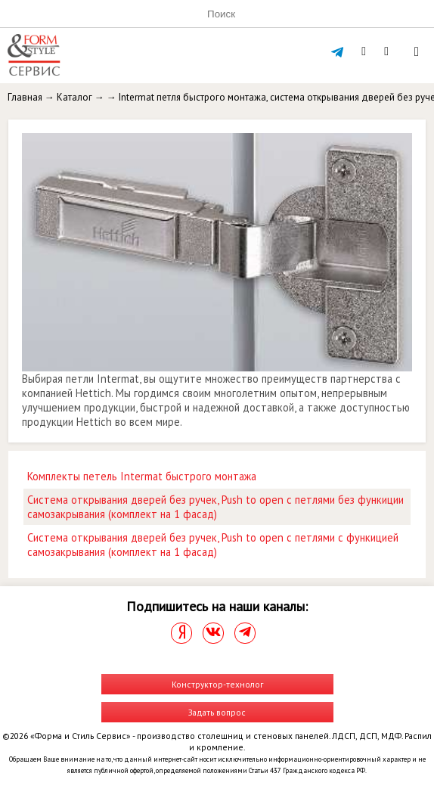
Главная (25, 97)
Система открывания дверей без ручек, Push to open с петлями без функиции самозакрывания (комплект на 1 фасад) (215, 506)
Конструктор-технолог (217, 684)
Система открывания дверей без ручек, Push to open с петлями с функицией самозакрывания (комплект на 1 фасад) (212, 544)
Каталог (74, 97)
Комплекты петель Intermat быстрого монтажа (141, 476)
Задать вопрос (217, 712)
